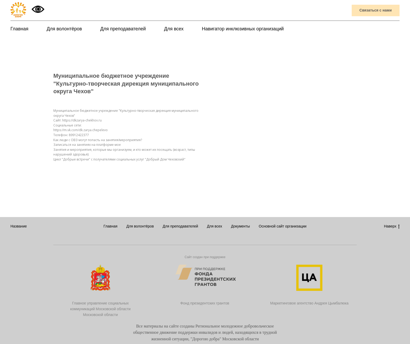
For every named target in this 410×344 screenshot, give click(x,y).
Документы (240, 226)
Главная (19, 28)
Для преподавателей (123, 28)
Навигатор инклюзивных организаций (243, 28)
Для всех (174, 28)
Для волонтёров (64, 28)
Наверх (392, 226)
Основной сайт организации (283, 226)
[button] (376, 10)
